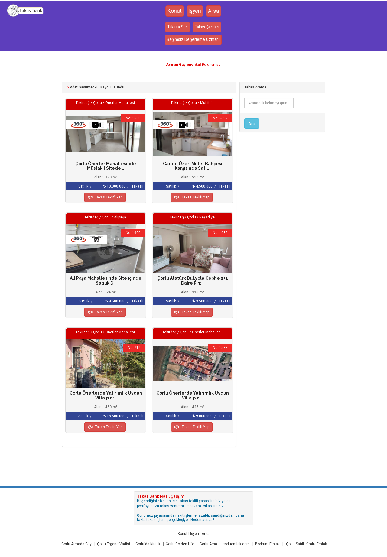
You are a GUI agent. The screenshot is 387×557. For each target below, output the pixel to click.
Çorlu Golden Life (180, 544)
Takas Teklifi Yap (105, 197)
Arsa (213, 11)
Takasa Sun (176, 27)
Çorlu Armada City (76, 544)
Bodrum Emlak (267, 544)
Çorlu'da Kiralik (147, 544)
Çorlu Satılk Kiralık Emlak (306, 544)
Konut (174, 11)
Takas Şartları (208, 27)
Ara (251, 123)
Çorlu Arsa (208, 544)
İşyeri (194, 11)
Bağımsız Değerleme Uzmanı (193, 40)
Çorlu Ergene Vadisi (113, 544)
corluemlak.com (236, 544)
